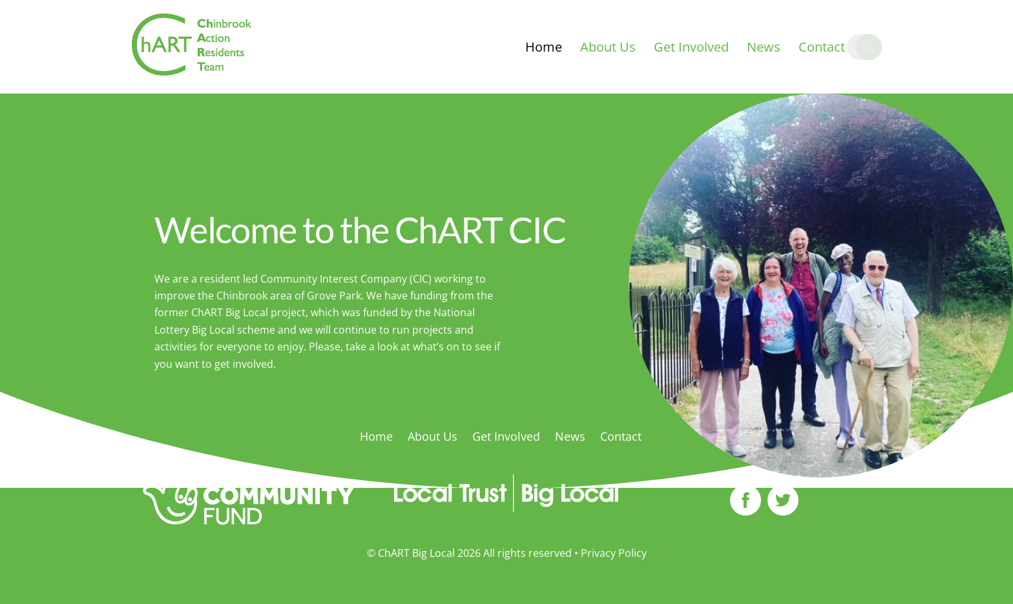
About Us (608, 46)
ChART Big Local (416, 553)
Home (543, 46)
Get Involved (691, 46)
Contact (822, 46)
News (763, 46)
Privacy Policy (614, 553)
